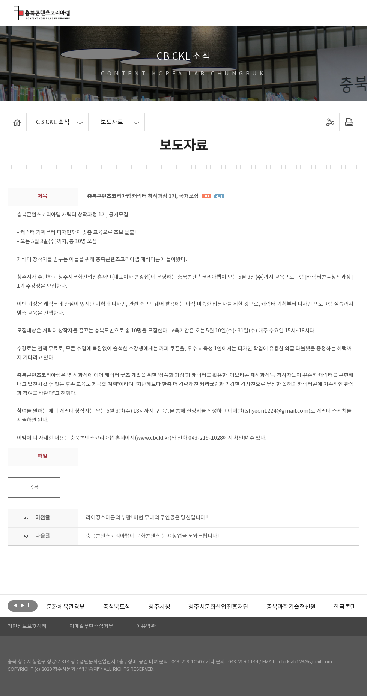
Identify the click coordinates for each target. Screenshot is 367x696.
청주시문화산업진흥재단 (218, 607)
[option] (66, 607)
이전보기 (15, 605)
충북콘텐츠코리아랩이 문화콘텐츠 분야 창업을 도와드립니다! (152, 536)
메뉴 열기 (347, 13)
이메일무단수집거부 (91, 627)
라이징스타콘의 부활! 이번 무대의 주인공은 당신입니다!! (147, 518)
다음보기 (22, 605)
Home (9, 117)
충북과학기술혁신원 (291, 607)
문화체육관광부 (66, 607)
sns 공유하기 (330, 122)
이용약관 (146, 627)
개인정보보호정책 (27, 627)
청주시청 (159, 607)
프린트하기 (348, 122)
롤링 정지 (29, 605)
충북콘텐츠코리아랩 (16, 10)
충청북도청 (116, 607)
